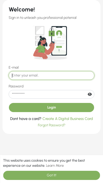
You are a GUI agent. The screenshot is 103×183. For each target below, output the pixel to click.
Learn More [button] (55, 165)
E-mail (14, 67)
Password (16, 86)
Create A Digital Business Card (67, 118)
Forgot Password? (51, 125)
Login (51, 107)
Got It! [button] (51, 175)
